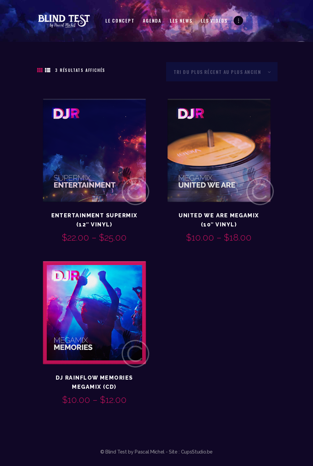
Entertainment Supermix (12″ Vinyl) (94, 220)
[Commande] (222, 72)
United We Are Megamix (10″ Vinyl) (219, 220)
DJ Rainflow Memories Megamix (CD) (94, 382)
